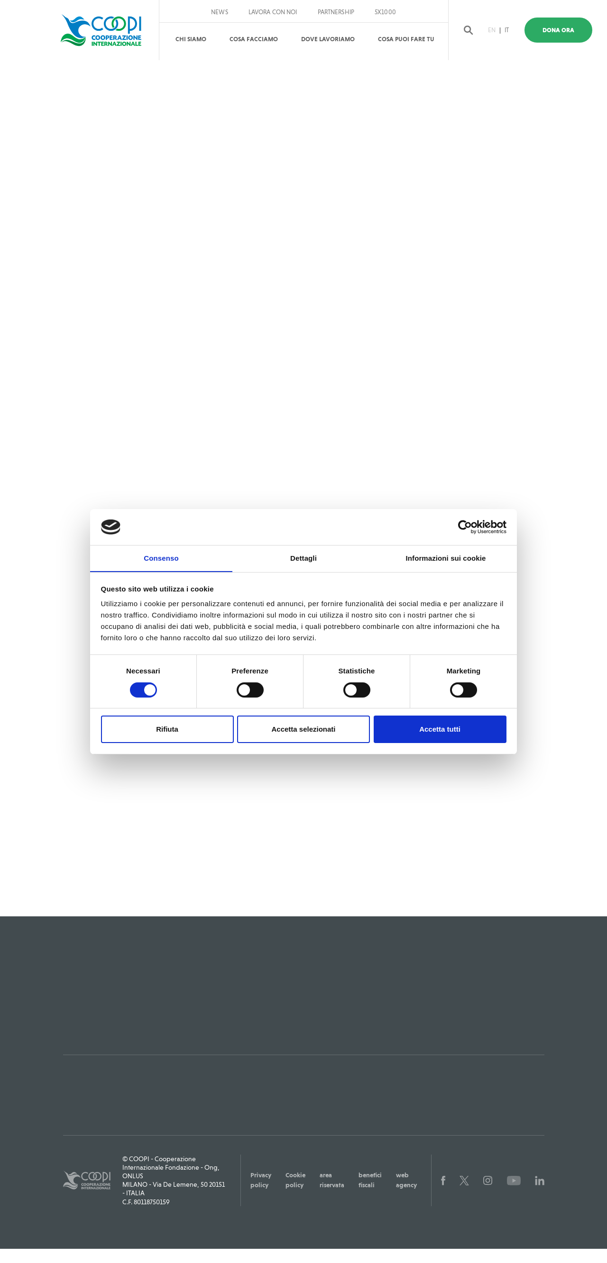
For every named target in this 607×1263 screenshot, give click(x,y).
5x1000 (385, 12)
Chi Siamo (190, 39)
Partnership (336, 12)
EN (497, 30)
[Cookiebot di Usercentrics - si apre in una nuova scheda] (464, 527)
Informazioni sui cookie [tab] (446, 558)
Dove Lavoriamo (328, 39)
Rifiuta (167, 730)
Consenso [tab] (161, 558)
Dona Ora (565, 30)
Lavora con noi (272, 12)
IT (512, 30)
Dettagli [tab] (303, 558)
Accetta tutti (439, 730)
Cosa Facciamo (254, 39)
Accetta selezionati (303, 730)
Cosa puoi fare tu (406, 39)
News (219, 12)
